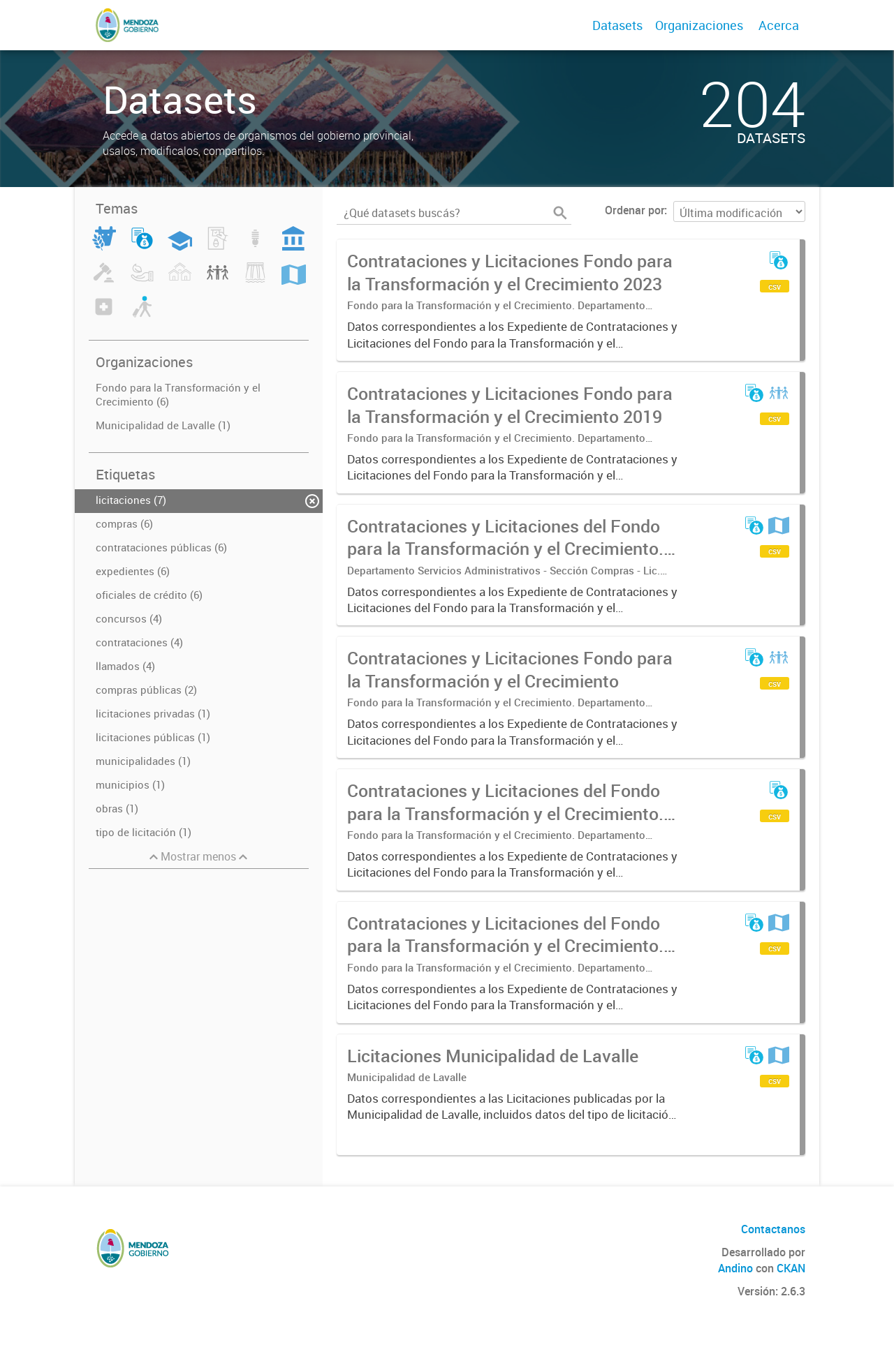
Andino (735, 1268)
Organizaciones (699, 25)
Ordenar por (634, 210)
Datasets (617, 25)
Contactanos (773, 1229)
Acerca (779, 25)
